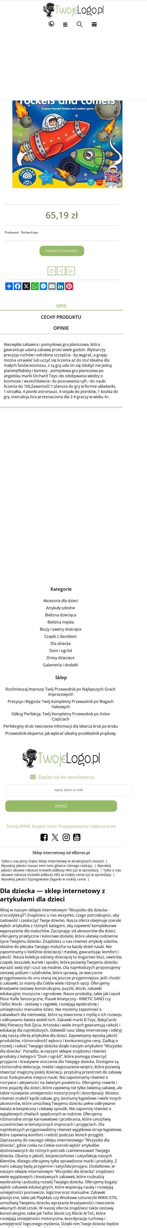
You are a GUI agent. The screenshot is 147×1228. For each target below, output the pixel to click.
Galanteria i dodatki (73, 656)
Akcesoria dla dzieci (72, 592)
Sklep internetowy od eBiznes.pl (73, 833)
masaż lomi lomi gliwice (23, 846)
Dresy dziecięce (73, 649)
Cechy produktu (73, 317)
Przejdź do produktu (74, 251)
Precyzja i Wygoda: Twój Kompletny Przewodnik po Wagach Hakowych (73, 692)
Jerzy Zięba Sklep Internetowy (46, 841)
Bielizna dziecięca (72, 606)
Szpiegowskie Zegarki (33, 859)
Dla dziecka (73, 634)
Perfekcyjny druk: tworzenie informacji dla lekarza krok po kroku (72, 707)
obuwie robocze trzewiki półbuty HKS (33, 850)
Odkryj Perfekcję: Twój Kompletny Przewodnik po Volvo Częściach (72, 699)
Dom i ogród (72, 641)
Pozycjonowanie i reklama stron (99, 806)
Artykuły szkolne (72, 599)
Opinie (73, 329)
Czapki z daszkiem (73, 627)
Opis (73, 306)
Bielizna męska (73, 613)
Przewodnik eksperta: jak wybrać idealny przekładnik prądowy (73, 714)
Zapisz (73, 786)
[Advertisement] (73, 64)
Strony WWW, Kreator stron (44, 806)
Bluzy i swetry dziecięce (73, 620)
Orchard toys (32, 232)
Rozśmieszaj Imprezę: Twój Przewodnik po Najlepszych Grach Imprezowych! (73, 683)
